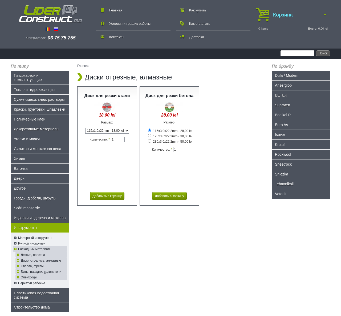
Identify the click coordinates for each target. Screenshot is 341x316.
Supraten (282, 105)
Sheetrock (283, 164)
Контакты (116, 37)
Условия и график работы (130, 24)
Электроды (29, 277)
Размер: (107, 122)
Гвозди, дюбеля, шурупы (35, 198)
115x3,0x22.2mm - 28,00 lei (170, 131)
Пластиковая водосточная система (36, 295)
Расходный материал (34, 249)
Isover (280, 135)
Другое (20, 188)
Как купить (197, 10)
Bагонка (21, 168)
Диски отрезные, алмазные (41, 260)
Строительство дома (32, 307)
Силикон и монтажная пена (37, 149)
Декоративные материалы (36, 129)
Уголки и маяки (27, 139)
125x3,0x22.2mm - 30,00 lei (170, 136)
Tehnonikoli (284, 184)
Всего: (312, 28)
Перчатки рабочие (31, 283)
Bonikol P (283, 115)
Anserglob (283, 85)
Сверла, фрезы (32, 266)
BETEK (281, 95)
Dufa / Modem (286, 75)
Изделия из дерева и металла (40, 218)
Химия (19, 159)
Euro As (281, 125)
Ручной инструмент (32, 243)
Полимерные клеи (29, 119)
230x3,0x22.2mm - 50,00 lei (170, 141)
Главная (115, 10)
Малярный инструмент (35, 238)
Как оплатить (199, 24)
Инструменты (25, 228)
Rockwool (283, 154)
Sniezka (281, 174)
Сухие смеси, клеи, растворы (39, 99)
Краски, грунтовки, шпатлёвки (39, 109)
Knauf (280, 144)
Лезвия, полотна (33, 255)
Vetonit (280, 194)
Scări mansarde (27, 208)
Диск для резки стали (107, 95)
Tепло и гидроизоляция (34, 89)
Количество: (100, 139)
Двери (19, 178)
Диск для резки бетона (169, 95)
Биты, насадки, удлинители (41, 272)
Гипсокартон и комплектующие (28, 77)
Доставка (196, 37)
